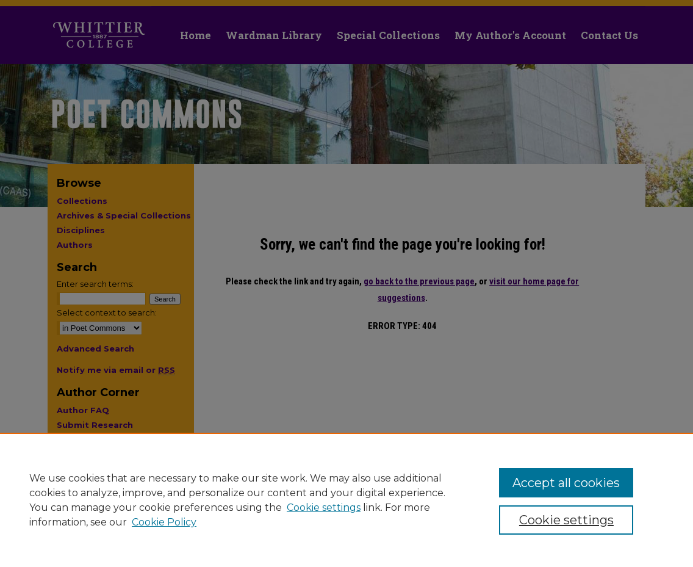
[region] (346, 500)
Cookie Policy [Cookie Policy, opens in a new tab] (164, 522)
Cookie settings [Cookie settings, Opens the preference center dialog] (566, 520)
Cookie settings (324, 507)
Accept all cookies (566, 482)
